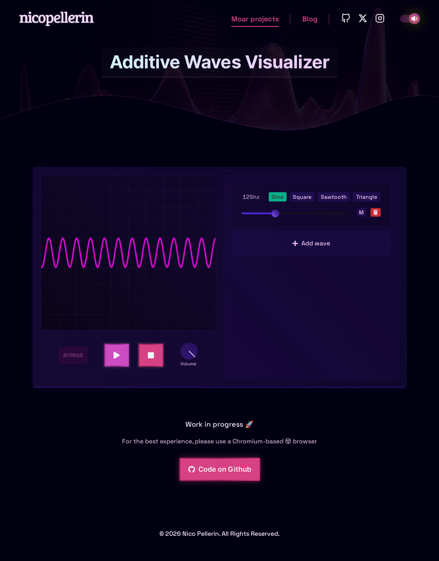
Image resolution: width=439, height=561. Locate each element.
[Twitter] (362, 19)
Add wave (311, 243)
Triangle (366, 196)
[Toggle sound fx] (414, 18)
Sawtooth (334, 196)
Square (302, 196)
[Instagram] (380, 19)
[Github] (345, 19)
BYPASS (73, 355)
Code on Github (219, 469)
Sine (277, 196)
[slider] (275, 213)
